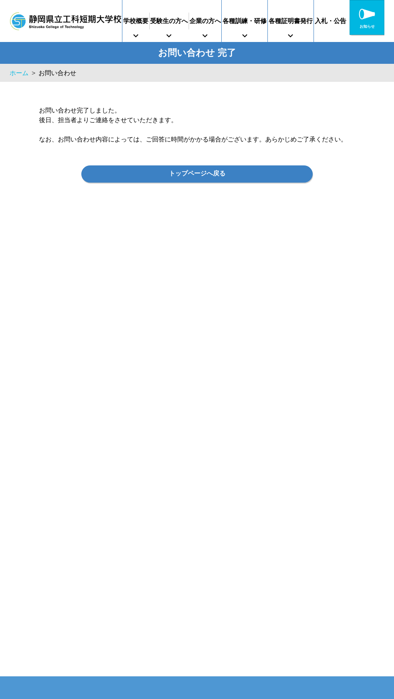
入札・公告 (365, 20)
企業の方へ (220, 20)
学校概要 (139, 20)
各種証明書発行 (319, 20)
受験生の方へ (178, 20)
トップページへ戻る (197, 174)
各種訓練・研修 (266, 20)
